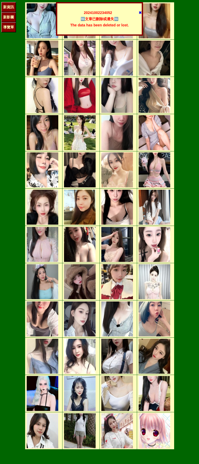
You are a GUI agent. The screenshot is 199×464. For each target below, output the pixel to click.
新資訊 (8, 7)
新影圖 (8, 17)
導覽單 (8, 27)
